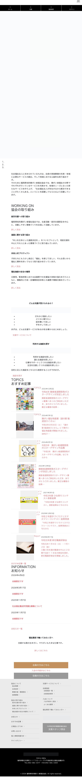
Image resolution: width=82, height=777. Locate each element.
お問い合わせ (16, 732)
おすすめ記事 (16, 722)
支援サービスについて (51, 684)
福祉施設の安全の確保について (22, 712)
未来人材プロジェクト (19, 709)
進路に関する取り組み (19, 706)
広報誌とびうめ (17, 727)
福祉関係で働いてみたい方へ (53, 710)
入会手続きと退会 (50, 702)
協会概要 (15, 686)
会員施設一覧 (48, 691)
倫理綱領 (15, 695)
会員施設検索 (48, 694)
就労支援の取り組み (19, 703)
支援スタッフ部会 (57, 728)
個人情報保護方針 (17, 736)
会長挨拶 (15, 689)
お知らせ (14, 717)
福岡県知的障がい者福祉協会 (36, 774)
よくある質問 (48, 705)
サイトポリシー (17, 741)
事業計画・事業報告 (19, 692)
